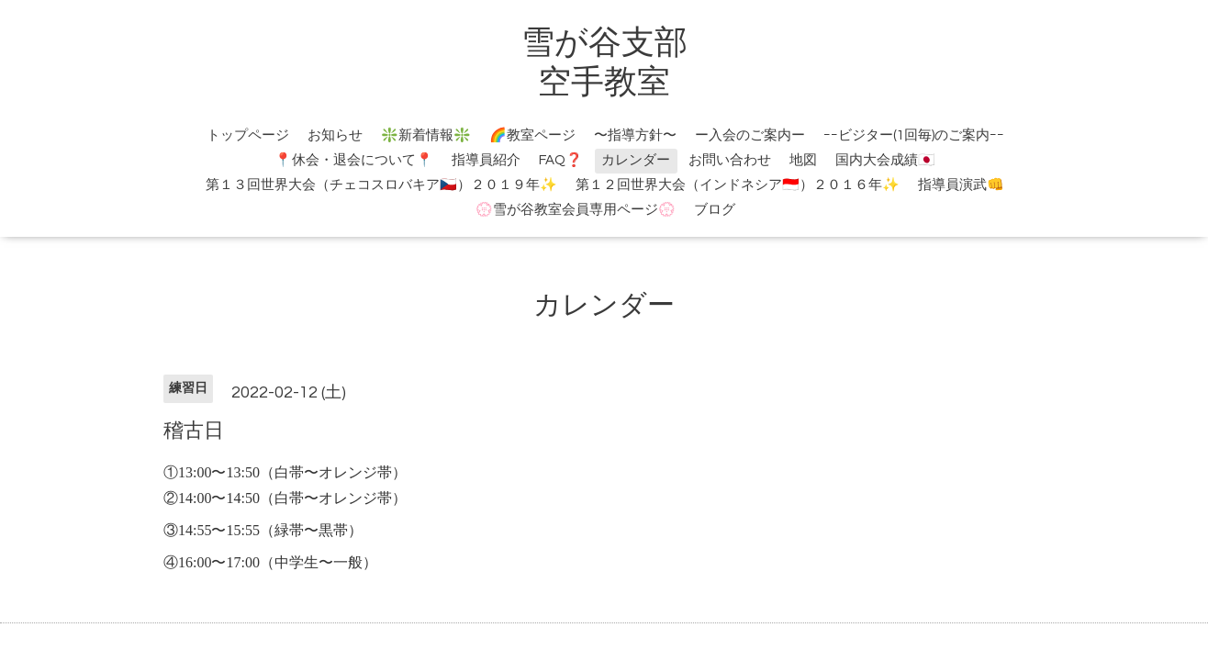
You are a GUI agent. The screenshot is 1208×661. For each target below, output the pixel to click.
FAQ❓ (561, 160)
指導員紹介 (486, 160)
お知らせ (335, 135)
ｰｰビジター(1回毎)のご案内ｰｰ (913, 135)
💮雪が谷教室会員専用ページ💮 (575, 210)
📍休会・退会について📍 (353, 160)
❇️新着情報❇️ (426, 135)
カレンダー (635, 160)
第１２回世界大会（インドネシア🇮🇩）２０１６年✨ (738, 185)
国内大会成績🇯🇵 (885, 160)
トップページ (248, 135)
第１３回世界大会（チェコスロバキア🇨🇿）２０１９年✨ (381, 185)
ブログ (714, 210)
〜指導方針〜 (635, 135)
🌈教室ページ (532, 135)
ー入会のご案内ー (750, 135)
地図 (803, 160)
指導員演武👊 (961, 185)
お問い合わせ (729, 160)
